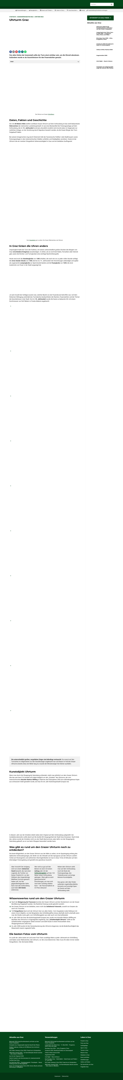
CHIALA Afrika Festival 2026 (104, 49)
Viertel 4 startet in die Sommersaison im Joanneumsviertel (24, 1058)
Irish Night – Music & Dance (104, 61)
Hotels (82, 10)
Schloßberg (51, 114)
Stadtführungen (85, 1059)
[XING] (22, 52)
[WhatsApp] (25, 52)
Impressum (57, 1076)
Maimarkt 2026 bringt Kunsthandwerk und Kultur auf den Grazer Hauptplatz (104, 28)
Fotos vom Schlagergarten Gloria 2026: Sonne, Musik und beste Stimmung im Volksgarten (25, 1066)
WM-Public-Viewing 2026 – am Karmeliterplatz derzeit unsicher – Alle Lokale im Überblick (25, 1053)
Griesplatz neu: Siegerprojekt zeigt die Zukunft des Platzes (104, 67)
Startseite (12, 16)
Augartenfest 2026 (101, 55)
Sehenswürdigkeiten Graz (25, 16)
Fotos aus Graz (84, 1043)
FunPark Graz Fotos (14, 1060)
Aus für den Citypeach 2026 (16, 1056)
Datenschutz (65, 1076)
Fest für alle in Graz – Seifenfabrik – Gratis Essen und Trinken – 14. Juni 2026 (61, 1059)
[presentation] (91, 28)
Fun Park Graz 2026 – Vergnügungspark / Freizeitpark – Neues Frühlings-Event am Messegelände (25, 1063)
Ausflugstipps (84, 1045)
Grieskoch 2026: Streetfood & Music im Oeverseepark (104, 44)
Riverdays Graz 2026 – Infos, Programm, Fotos (104, 39)
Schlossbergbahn (40, 873)
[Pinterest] (16, 52)
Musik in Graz (84, 1052)
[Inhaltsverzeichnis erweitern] (44, 62)
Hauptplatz (32, 240)
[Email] (13, 52)
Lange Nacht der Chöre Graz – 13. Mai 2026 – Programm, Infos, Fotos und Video (105, 33)
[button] (46, 327)
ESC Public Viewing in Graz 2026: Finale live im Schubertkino (25, 1050)
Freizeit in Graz (84, 1041)
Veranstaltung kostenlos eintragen (97, 10)
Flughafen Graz (84, 1066)
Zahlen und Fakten (85, 1062)
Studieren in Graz (85, 1055)
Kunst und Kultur (85, 1057)
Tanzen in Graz (84, 1050)
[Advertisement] (44, 35)
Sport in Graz (84, 1048)
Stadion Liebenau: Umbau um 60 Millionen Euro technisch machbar (24, 1047)
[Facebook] (10, 52)
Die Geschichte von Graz (87, 1064)
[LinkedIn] (19, 52)
